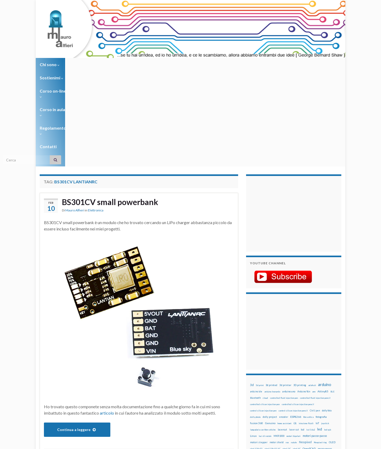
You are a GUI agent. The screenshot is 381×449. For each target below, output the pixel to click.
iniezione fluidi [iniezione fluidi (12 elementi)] (306, 328)
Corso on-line (114, 64)
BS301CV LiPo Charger (147, 359)
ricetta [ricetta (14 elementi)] (265, 379)
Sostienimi (79, 64)
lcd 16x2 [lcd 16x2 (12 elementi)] (310, 334)
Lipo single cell (122, 368)
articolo (107, 317)
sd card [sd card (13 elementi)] (306, 379)
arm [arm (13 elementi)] (313, 296)
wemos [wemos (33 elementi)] (320, 391)
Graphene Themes (84, 443)
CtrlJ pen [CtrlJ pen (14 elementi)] (315, 315)
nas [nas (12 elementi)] (287, 347)
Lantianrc (52, 368)
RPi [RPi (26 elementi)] (293, 378)
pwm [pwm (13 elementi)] (274, 372)
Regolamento (188, 64)
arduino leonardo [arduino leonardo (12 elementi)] (272, 296)
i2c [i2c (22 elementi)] (295, 327)
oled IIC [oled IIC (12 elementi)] (297, 353)
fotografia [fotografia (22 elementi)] (321, 321)
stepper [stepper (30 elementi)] (326, 385)
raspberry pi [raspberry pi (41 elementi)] (300, 372)
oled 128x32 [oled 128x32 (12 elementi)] (256, 353)
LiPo (65, 368)
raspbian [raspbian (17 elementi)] (254, 378)
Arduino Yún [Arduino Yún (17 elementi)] (303, 296)
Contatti (219, 64)
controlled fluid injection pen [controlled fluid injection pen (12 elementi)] (284, 302)
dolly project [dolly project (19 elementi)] (270, 321)
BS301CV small (94, 363)
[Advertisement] (283, 118)
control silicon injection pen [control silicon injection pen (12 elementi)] (263, 315)
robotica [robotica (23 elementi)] (284, 378)
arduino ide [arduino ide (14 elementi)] (256, 296)
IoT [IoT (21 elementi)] (317, 327)
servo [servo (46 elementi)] (316, 378)
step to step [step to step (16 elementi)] (257, 391)
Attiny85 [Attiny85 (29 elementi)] (323, 296)
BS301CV (58, 359)
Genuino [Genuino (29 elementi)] (270, 327)
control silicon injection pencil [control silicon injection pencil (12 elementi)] (293, 315)
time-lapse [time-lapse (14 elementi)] (272, 391)
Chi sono (50, 64)
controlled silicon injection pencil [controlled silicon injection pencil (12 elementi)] (298, 309)
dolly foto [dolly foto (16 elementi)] (327, 315)
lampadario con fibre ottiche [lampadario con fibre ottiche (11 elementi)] (263, 334)
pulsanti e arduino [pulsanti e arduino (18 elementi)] (260, 372)
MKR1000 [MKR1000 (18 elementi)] (279, 340)
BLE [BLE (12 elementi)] (332, 296)
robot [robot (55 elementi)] (274, 378)
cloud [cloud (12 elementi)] (265, 302)
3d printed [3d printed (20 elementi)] (271, 289)
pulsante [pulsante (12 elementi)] (301, 366)
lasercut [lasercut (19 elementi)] (282, 334)
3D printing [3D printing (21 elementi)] (299, 289)
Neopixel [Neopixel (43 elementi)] (305, 346)
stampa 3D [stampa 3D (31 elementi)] (295, 385)
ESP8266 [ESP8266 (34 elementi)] (295, 321)
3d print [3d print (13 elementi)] (260, 290)
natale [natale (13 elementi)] (294, 347)
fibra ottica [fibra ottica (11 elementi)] (308, 321)
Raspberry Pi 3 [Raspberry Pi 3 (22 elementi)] (319, 372)
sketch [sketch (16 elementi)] (254, 385)
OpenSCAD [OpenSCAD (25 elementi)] (309, 353)
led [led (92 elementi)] (319, 334)
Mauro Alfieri (74, 115)
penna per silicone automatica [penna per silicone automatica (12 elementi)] (264, 366)
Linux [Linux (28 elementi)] (253, 340)
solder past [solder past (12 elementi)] (265, 385)
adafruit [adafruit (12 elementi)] (312, 290)
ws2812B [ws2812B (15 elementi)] (266, 397)
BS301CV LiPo (114, 359)
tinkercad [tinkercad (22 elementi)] (299, 391)
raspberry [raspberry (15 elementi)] (283, 372)
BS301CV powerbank (62, 363)
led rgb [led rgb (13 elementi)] (327, 334)
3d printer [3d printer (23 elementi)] (285, 289)
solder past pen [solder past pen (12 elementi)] (280, 385)
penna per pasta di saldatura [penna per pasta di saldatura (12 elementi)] (310, 360)
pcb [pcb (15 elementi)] (252, 359)
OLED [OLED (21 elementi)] (332, 347)
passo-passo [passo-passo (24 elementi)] (325, 353)
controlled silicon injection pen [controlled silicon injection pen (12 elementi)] (265, 309)
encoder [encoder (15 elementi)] (283, 321)
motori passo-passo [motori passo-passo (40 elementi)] (315, 340)
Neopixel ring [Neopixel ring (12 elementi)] (320, 347)
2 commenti (224, 359)
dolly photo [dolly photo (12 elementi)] (255, 321)
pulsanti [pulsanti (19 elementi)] (311, 366)
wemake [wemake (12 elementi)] (310, 391)
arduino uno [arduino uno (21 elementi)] (288, 296)
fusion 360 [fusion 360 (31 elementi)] (256, 327)
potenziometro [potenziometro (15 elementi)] (287, 366)
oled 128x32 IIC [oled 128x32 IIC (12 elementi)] (272, 353)
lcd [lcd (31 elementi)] (302, 334)
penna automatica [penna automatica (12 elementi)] (264, 360)
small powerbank (75, 372)
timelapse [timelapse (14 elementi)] (286, 391)
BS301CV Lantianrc (83, 359)
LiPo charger (97, 368)
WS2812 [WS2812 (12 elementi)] (254, 398)
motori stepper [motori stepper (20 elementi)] (258, 347)
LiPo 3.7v (77, 368)
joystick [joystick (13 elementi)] (325, 328)
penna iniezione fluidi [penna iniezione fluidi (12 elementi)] (284, 360)
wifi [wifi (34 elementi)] (329, 391)
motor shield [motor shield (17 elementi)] (277, 347)
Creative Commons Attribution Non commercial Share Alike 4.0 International (232, 424)
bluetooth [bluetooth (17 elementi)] (255, 302)
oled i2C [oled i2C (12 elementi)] (287, 353)
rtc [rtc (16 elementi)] (299, 378)
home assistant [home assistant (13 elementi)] (284, 328)
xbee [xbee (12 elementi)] (275, 398)
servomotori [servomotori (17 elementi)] (329, 378)
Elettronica (95, 115)
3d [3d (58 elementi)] (252, 289)
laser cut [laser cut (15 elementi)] (294, 334)
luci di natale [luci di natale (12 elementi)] (265, 340)
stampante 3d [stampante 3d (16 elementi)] (311, 385)
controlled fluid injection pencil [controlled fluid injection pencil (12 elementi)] (315, 302)
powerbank (145, 368)
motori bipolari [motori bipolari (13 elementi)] (294, 340)
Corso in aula (151, 64)
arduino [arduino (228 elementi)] (324, 289)
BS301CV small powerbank (110, 106)
